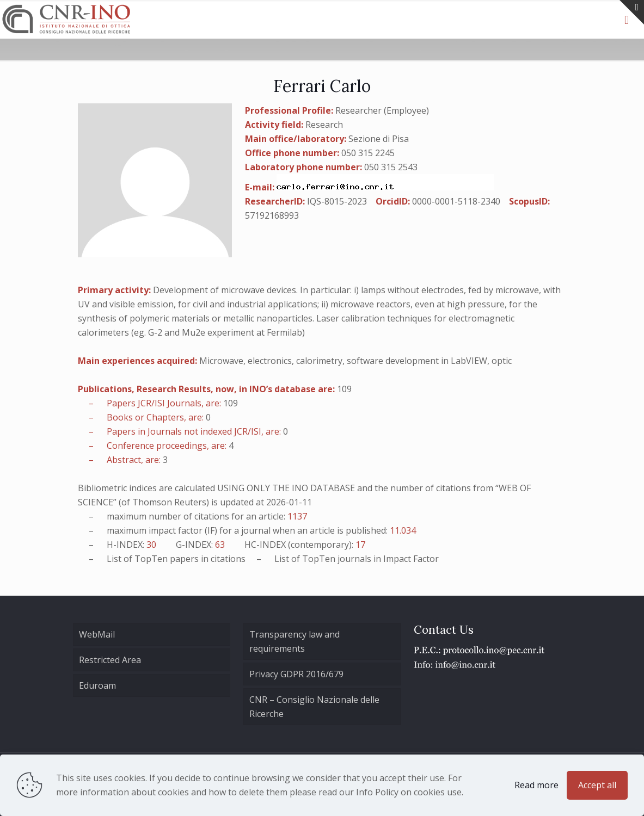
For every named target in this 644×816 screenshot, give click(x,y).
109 (344, 389)
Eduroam (97, 685)
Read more (536, 785)
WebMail (97, 634)
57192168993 (272, 215)
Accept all (597, 785)
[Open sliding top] (632, 12)
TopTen (151, 559)
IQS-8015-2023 (337, 201)
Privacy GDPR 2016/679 (296, 674)
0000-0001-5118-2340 (456, 201)
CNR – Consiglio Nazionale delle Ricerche (314, 707)
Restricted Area (110, 660)
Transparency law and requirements (294, 641)
